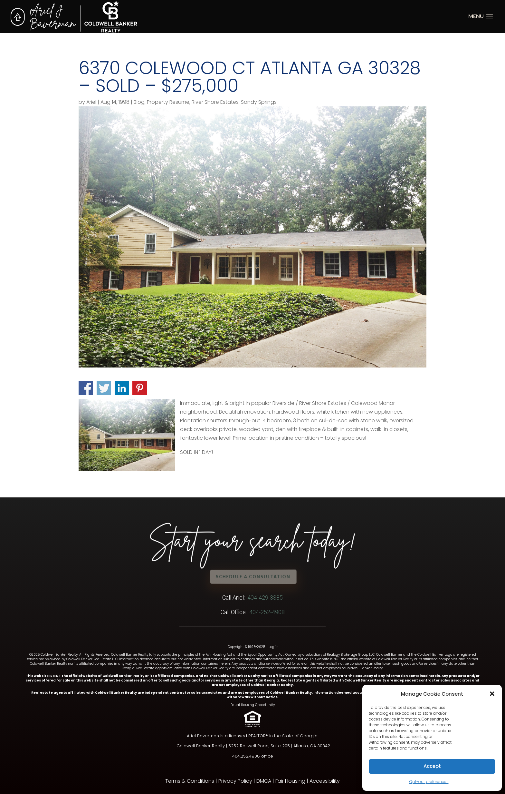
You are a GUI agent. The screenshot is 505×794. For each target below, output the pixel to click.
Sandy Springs (259, 102)
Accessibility (325, 781)
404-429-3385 (265, 597)
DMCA (263, 781)
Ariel (91, 102)
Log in (274, 646)
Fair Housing (290, 781)
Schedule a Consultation (253, 576)
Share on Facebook (86, 388)
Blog (139, 102)
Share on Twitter (104, 388)
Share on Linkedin (122, 388)
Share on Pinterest (139, 388)
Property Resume (168, 102)
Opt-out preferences (429, 781)
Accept (432, 766)
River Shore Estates (215, 102)
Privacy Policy (235, 781)
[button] (492, 694)
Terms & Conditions (189, 781)
